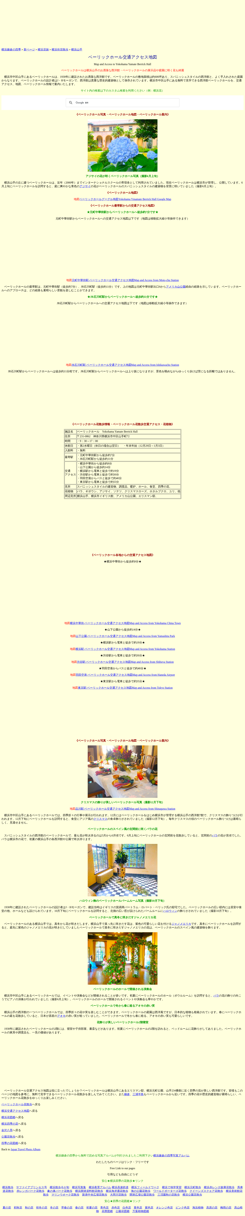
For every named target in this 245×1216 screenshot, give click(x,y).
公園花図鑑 (123, 1211)
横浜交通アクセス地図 (15, 1110)
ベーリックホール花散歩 (16, 1104)
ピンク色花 (183, 1207)
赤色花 (115, 1207)
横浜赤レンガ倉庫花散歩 (219, 1187)
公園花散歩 (8, 1136)
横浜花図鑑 (8, 1117)
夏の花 (7, 1207)
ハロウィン (170, 910)
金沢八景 (7, 1130)
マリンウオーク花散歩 (65, 1194)
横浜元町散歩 (192, 1187)
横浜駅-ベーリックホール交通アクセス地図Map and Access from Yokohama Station (125, 648)
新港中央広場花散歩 (94, 1194)
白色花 (127, 1207)
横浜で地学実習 (172, 1187)
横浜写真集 (79, 1187)
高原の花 (211, 1207)
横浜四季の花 (9, 1123)
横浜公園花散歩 (192, 1194)
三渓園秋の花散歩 (168, 1194)
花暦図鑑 (107, 1211)
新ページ (29, 49)
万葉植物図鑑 (140, 1211)
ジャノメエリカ (181, 923)
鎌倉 (127, 1094)
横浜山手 (76, 49)
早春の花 (66, 1207)
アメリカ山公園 (176, 286)
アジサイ (85, 186)
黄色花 (138, 1207)
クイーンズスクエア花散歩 (206, 1190)
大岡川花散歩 (118, 1194)
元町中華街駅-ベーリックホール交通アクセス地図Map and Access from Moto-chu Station (125, 280)
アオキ (61, 1015)
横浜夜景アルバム (100, 1187)
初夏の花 (91, 1207)
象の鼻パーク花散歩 (59, 1190)
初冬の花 (41, 1207)
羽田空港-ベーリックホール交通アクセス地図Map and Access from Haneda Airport (125, 674)
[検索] (122, 103)
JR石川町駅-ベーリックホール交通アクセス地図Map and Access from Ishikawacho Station (125, 364)
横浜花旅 (43, 49)
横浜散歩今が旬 (59, 1187)
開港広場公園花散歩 (142, 1194)
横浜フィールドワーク (145, 1187)
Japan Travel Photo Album (25, 1149)
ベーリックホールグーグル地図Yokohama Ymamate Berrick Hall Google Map (125, 199)
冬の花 (54, 1207)
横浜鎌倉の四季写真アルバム (171, 1155)
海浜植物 (197, 1207)
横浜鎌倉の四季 (11, 49)
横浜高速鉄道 (120, 1187)
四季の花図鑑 (9, 1143)
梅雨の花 (225, 1207)
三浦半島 (138, 1094)
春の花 (79, 1207)
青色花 (104, 1207)
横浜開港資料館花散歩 (89, 1190)
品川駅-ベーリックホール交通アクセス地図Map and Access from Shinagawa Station (125, 808)
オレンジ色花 (164, 1207)
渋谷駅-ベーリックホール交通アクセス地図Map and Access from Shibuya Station (125, 661)
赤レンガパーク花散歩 (30, 1190)
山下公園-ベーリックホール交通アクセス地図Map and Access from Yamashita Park (125, 636)
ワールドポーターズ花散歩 (170, 1190)
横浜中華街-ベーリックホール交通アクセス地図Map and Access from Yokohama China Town (125, 623)
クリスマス (100, 818)
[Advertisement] (122, 23)
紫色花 (149, 1207)
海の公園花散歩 (140, 1190)
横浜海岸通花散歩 (117, 1190)
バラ (215, 835)
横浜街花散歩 (60, 49)
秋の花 (29, 1207)
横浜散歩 (7, 1187)
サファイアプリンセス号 (31, 1187)
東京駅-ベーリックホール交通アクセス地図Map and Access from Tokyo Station (125, 687)
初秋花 (18, 1207)
